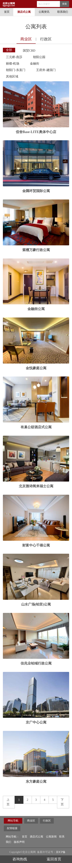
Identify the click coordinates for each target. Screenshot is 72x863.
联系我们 (62, 11)
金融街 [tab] (34, 63)
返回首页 (54, 859)
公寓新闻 (51, 836)
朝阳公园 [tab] (39, 57)
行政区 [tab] (46, 39)
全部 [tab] (9, 50)
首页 (6, 11)
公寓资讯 (44, 11)
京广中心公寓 (36, 722)
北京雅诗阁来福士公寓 (36, 486)
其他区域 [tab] (12, 76)
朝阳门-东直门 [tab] (15, 70)
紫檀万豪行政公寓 (36, 250)
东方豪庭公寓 (36, 781)
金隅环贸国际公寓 (36, 191)
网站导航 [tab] (13, 820)
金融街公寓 (36, 309)
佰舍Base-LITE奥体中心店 (36, 132)
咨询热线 (18, 859)
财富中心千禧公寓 (36, 545)
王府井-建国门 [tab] (45, 70)
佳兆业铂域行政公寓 (36, 663)
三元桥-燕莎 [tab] (14, 57)
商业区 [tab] (26, 39)
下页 (62, 802)
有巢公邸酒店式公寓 (36, 427)
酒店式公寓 (24, 11)
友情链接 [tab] (12, 828)
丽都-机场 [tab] (12, 63)
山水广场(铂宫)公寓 (36, 604)
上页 (8, 802)
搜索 (64, 3)
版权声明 (19, 842)
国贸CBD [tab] (29, 50)
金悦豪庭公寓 (36, 368)
